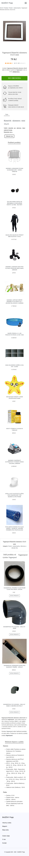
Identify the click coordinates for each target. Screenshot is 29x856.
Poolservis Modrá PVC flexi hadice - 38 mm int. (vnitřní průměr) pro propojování (14, 528)
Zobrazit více (9, 136)
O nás (4, 839)
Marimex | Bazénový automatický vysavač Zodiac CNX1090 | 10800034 (14, 462)
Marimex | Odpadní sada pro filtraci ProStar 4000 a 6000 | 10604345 (14, 268)
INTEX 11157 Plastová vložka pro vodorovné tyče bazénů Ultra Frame (14, 495)
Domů (1, 8)
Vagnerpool (19, 70)
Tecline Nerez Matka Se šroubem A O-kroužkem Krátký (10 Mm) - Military (14, 203)
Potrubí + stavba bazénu (15, 8)
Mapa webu (5, 830)
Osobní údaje (6, 836)
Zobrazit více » (16, 71)
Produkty (6, 8)
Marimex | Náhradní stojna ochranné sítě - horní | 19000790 (14, 170)
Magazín (4, 826)
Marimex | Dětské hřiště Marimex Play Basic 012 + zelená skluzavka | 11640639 (14, 301)
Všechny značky (6, 822)
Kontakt (4, 843)
